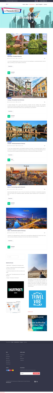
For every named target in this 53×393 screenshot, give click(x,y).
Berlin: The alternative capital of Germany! (16, 230)
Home (24, 4)
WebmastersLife (8, 382)
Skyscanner (22, 358)
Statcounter (2, 392)
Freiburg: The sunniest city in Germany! (15, 99)
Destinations (32, 4)
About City (7, 358)
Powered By (36, 381)
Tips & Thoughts (39, 4)
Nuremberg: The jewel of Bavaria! (14, 56)
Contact (45, 4)
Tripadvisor (22, 360)
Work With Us (8, 362)
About (27, 4)
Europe (21, 342)
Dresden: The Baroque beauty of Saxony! (16, 143)
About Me (7, 354)
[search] (12, 256)
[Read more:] (10, 66)
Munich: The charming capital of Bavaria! (16, 187)
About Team (8, 360)
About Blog (7, 356)
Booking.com (30, 311)
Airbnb (21, 356)
